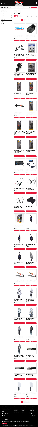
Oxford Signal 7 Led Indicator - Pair (18, 319)
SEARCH (34, 7)
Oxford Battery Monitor (19, 188)
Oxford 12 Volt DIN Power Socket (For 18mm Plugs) (31, 55)
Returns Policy (32, 412)
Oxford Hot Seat (29, 206)
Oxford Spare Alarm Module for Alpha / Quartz (18, 36)
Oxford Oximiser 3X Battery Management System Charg (18, 226)
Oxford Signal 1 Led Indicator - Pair (30, 263)
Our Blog (23, 410)
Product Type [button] (6, 13)
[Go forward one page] (28, 20)
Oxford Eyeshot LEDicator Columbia (30, 356)
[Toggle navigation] (2, 3)
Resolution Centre (16, 412)
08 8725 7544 (4, 411)
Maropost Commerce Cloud (30, 425)
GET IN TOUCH (4, 423)
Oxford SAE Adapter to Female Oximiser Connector (19, 151)
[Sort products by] (33, 16)
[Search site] (11, 27)
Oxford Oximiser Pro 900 (31, 225)
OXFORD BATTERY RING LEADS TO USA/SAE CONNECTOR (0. (18, 113)
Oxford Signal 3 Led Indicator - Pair (18, 300)
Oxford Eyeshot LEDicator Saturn (29, 375)
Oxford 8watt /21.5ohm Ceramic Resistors (31, 281)
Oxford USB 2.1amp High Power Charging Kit (31, 170)
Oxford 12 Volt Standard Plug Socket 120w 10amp (19, 74)
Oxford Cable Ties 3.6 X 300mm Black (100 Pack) (19, 55)
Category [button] (6, 15)
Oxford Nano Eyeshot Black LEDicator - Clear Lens (19, 356)
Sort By (28, 16)
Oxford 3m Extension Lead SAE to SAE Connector (30, 132)
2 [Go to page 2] (23, 401)
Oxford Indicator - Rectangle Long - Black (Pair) (31, 393)
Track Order (15, 410)
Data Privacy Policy (33, 415)
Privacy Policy (32, 410)
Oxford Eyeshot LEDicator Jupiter (18, 375)
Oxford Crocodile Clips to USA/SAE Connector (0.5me (31, 93)
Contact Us (23, 412)
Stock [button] (6, 17)
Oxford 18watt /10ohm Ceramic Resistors (19, 281)
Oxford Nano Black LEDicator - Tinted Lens (31, 337)
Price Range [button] (3, 19)
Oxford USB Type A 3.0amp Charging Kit (30, 189)
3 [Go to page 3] (25, 401)
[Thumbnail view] (15, 16)
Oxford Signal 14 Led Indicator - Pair (30, 319)
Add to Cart (19, 40)
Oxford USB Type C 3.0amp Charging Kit (18, 207)
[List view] (17, 16)
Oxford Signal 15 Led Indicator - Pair (18, 337)
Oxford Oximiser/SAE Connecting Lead (18, 93)
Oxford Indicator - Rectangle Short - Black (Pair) (19, 393)
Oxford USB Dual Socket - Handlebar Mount (31, 74)
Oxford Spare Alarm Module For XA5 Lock (30, 35)
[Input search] (6, 27)
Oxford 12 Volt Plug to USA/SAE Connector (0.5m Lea (19, 132)
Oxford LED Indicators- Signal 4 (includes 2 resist (31, 300)
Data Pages (31, 413)
